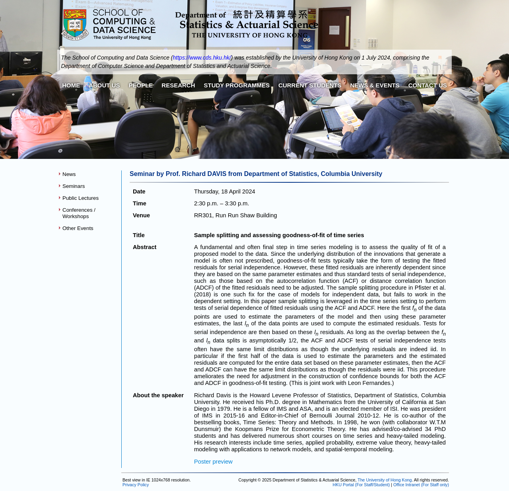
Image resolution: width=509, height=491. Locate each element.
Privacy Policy (135, 484)
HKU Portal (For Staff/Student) (361, 484)
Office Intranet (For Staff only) (421, 484)
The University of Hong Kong (384, 479)
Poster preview (213, 461)
